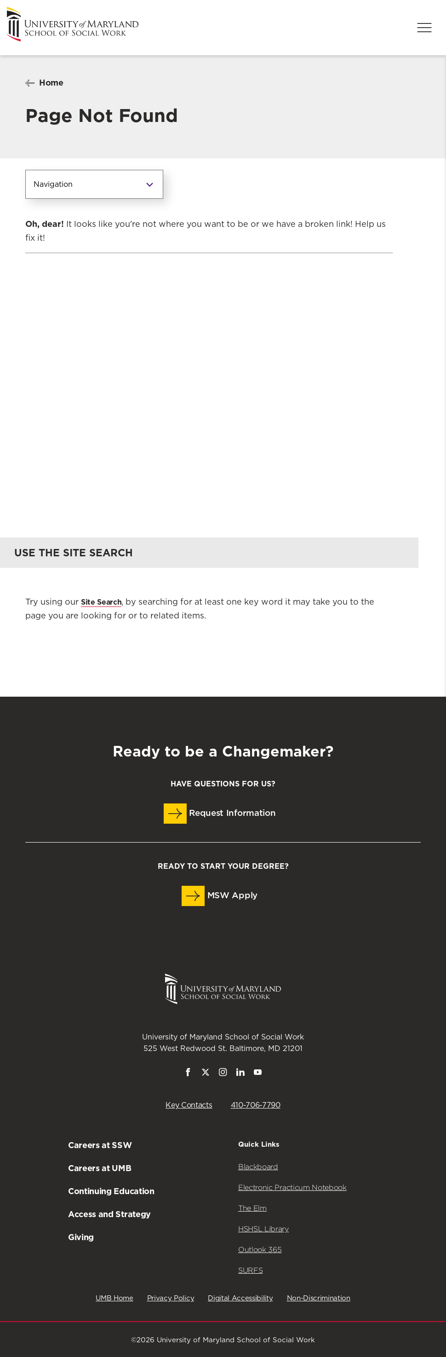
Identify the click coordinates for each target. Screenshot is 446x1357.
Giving (81, 1237)
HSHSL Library (263, 1229)
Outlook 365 (259, 1249)
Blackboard (258, 1167)
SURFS (250, 1270)
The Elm (252, 1208)
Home (51, 82)
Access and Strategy (109, 1214)
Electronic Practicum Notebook (292, 1187)
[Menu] (424, 27)
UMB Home (114, 1298)
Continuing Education (111, 1191)
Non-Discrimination (318, 1298)
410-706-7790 (255, 1105)
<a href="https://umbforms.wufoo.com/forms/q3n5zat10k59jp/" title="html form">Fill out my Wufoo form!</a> (209, 377)
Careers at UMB (100, 1168)
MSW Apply (219, 896)
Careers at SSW (100, 1145)
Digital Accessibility (240, 1298)
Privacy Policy (170, 1298)
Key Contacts (189, 1105)
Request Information (220, 813)
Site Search (101, 602)
